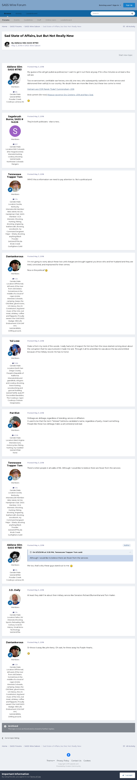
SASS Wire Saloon (32, 45)
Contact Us (76, 761)
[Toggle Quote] (31, 552)
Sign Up (129, 5)
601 (15, 144)
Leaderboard (66, 20)
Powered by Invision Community (68, 766)
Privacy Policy (63, 761)
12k (15, 92)
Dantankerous (14, 256)
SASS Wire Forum (14, 5)
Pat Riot (14, 413)
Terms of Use (35, 777)
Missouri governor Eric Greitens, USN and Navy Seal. (70, 95)
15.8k (15, 363)
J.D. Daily (14, 590)
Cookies (87, 761)
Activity (19, 13)
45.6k (15, 435)
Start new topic (125, 55)
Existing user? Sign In (110, 5)
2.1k (15, 612)
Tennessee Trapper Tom (14, 175)
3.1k (15, 199)
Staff (39, 20)
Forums (5, 20)
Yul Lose (15, 341)
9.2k (15, 279)
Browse (7, 14)
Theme (50, 761)
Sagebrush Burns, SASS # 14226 (14, 119)
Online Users (51, 20)
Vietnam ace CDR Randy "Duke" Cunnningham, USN (50, 89)
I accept (127, 775)
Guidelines (28, 20)
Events (16, 20)
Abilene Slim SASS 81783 (26, 43)
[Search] (104, 13)
